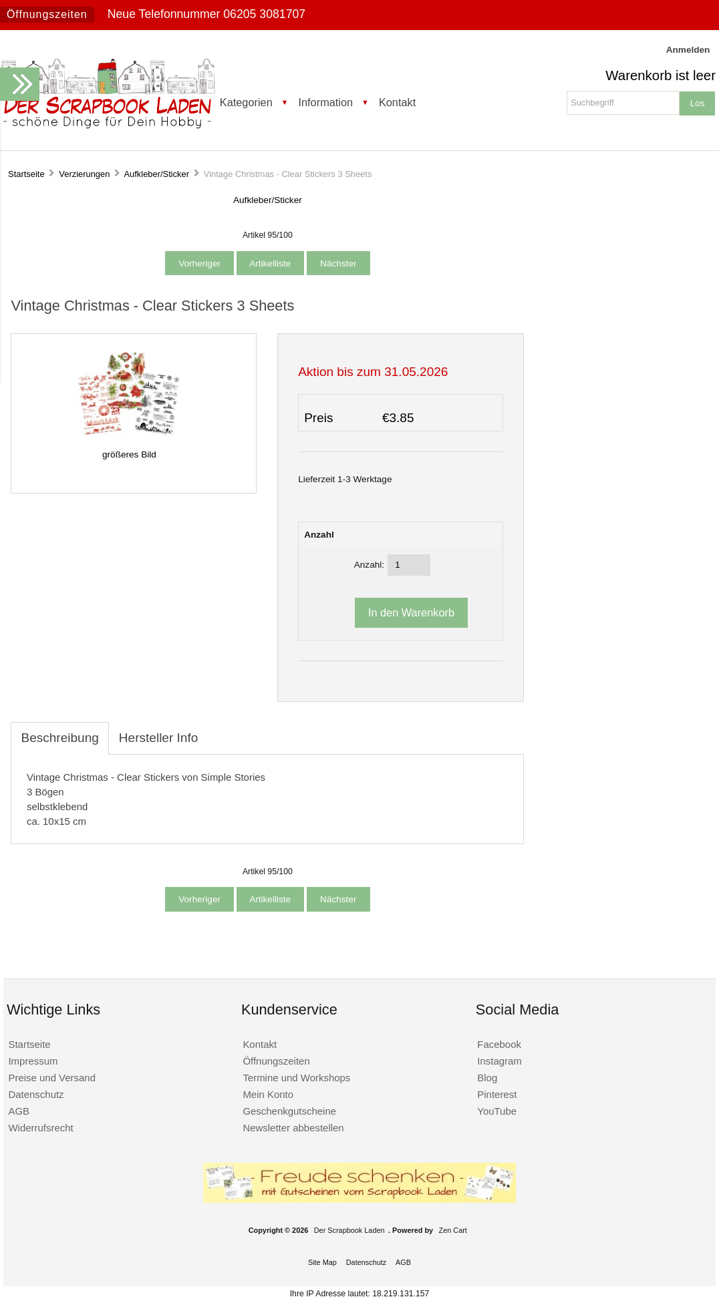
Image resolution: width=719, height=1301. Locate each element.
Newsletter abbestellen (293, 1127)
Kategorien (246, 102)
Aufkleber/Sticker (156, 174)
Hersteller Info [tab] (158, 738)
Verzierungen (84, 174)
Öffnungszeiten (47, 14)
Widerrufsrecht (40, 1127)
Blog (487, 1077)
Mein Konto (268, 1094)
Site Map (322, 1262)
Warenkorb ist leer (660, 75)
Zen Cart (453, 1230)
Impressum (32, 1061)
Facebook (499, 1044)
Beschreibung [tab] (59, 738)
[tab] (218, 730)
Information (325, 102)
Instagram (499, 1061)
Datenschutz (35, 1094)
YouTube (497, 1111)
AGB (18, 1111)
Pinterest (497, 1094)
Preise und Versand (52, 1077)
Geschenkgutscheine (289, 1111)
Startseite (26, 174)
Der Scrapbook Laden (349, 1230)
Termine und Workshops (296, 1077)
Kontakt (397, 102)
